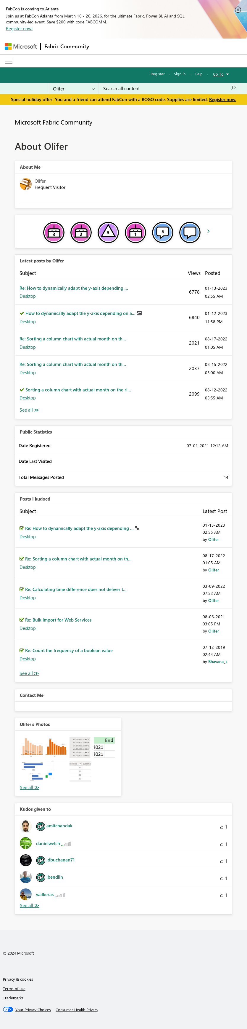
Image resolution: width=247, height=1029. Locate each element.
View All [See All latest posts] (29, 410)
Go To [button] (218, 74)
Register (158, 73)
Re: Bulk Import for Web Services (58, 620)
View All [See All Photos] (29, 787)
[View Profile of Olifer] (213, 539)
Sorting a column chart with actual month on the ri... (78, 390)
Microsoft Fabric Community (53, 122)
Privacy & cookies (18, 979)
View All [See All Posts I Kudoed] (29, 673)
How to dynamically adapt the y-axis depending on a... (81, 313)
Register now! (19, 28)
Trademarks (13, 997)
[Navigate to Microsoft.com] (21, 46)
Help (199, 73)
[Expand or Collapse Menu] (8, 61)
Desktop (28, 296)
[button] (32, 747)
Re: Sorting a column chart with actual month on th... (73, 339)
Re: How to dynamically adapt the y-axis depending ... (74, 288)
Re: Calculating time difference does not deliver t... (76, 589)
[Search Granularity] (73, 88)
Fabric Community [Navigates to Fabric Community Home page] (66, 46)
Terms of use (14, 988)
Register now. (222, 99)
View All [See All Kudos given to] (29, 905)
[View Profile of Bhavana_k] (217, 661)
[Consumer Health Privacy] (77, 1009)
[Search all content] (169, 88)
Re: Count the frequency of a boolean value (69, 650)
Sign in (179, 73)
